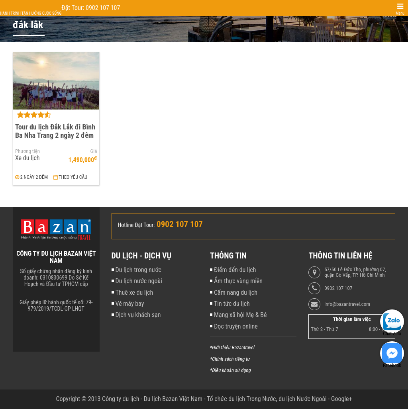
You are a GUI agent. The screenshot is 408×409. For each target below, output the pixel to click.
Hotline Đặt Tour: (136, 225)
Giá (93, 151)
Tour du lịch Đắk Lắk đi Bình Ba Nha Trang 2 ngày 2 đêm (55, 131)
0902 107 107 (338, 288)
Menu (400, 13)
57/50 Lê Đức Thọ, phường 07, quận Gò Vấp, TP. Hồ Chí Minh (355, 272)
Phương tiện (27, 151)
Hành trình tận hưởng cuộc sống (30, 13)
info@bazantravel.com (347, 304)
